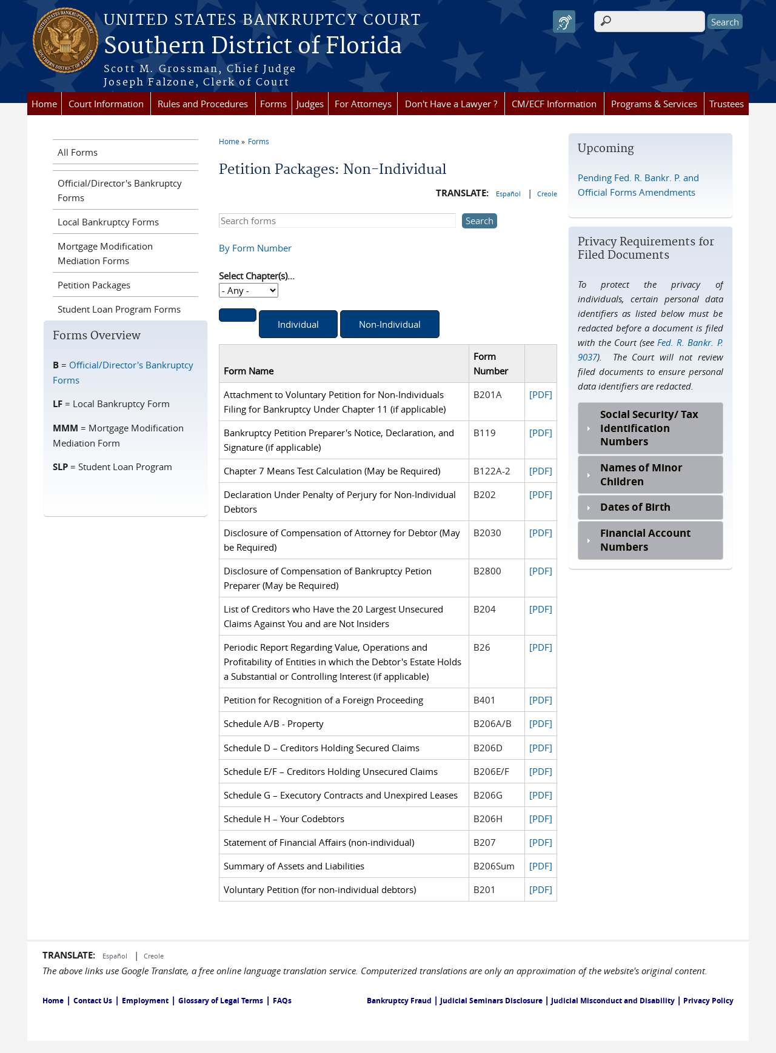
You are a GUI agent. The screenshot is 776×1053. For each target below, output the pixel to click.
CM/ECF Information (554, 104)
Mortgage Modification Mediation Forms (105, 253)
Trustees (726, 104)
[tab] (650, 428)
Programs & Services (654, 104)
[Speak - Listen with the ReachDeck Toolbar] (564, 21)
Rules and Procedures (203, 104)
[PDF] (540, 394)
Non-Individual (390, 324)
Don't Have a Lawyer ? (451, 104)
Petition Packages (94, 285)
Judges (310, 104)
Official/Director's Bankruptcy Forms (120, 190)
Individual (298, 324)
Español (509, 193)
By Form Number (255, 248)
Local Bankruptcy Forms (108, 222)
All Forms (78, 152)
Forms (273, 104)
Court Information (106, 104)
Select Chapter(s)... (257, 276)
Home (44, 104)
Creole (547, 193)
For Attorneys (363, 104)
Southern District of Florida (253, 47)
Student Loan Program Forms (119, 309)
